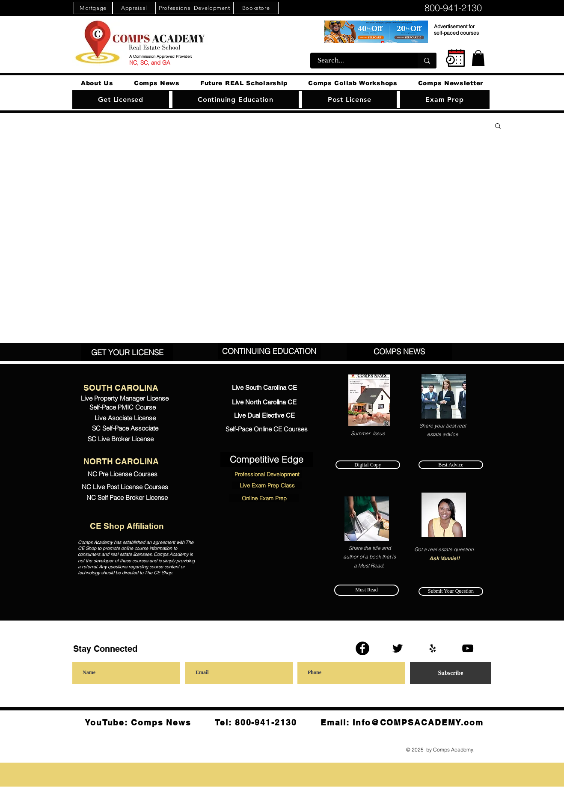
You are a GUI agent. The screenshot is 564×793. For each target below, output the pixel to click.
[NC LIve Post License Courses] (125, 487)
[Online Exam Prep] (264, 498)
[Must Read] (366, 590)
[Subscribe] (450, 673)
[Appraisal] (134, 8)
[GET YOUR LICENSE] (127, 352)
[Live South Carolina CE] (264, 388)
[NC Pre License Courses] (122, 474)
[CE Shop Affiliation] (127, 526)
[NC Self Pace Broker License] (127, 498)
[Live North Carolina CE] (264, 402)
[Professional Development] (194, 8)
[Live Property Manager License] (125, 398)
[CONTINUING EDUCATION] (269, 351)
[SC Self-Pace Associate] (125, 428)
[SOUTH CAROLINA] (121, 388)
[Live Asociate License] (125, 417)
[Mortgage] (93, 8)
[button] (478, 58)
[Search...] (359, 60)
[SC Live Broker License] (120, 438)
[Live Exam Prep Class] (267, 485)
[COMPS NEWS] (399, 351)
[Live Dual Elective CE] (264, 415)
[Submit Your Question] (451, 591)
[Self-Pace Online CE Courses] (266, 430)
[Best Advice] (451, 464)
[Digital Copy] (367, 464)
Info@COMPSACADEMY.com (418, 722)
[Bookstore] (256, 8)
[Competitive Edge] (266, 459)
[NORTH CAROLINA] (121, 461)
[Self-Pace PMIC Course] (122, 407)
